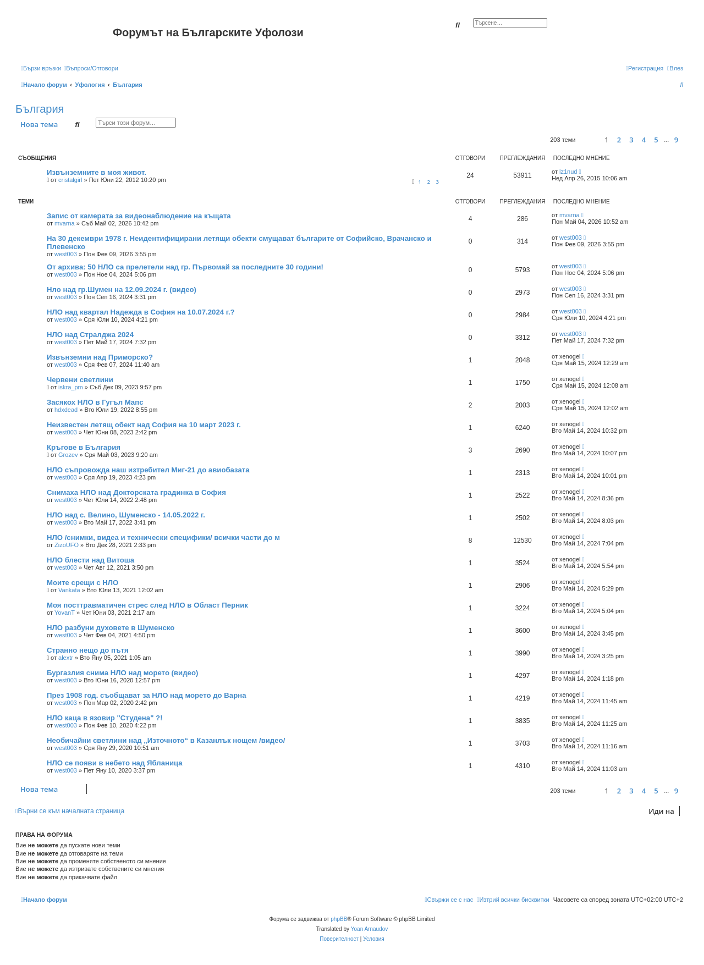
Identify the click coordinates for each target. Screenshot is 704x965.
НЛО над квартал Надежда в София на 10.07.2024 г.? (141, 312)
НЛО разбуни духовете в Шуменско (110, 628)
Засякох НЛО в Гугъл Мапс (95, 402)
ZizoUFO (66, 545)
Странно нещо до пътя (88, 650)
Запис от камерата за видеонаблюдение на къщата (139, 216)
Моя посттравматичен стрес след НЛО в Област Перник (147, 605)
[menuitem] (91, 68)
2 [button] (619, 140)
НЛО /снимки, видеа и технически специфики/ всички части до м (163, 537)
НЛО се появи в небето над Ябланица (115, 763)
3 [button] (631, 140)
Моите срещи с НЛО (82, 582)
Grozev (68, 454)
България (39, 109)
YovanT (64, 612)
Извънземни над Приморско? (100, 357)
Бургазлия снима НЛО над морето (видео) (122, 673)
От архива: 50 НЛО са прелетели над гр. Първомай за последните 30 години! (185, 267)
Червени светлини (80, 380)
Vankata (69, 590)
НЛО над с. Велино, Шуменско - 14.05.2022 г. (126, 515)
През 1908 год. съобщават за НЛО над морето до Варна (146, 695)
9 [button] (676, 140)
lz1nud (568, 171)
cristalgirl (70, 180)
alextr (65, 657)
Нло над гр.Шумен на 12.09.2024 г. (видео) (121, 289)
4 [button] (644, 140)
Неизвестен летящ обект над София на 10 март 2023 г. (144, 425)
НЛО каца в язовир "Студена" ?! (105, 718)
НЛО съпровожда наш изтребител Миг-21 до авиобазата (148, 470)
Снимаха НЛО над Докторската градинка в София (136, 492)
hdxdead (66, 409)
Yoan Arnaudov (369, 929)
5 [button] (656, 140)
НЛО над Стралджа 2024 (90, 334)
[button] (588, 139)
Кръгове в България (83, 447)
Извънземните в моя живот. (96, 172)
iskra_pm (70, 387)
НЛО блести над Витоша (90, 560)
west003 (65, 254)
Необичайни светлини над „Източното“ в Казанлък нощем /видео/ (166, 740)
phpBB (339, 919)
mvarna (64, 223)
